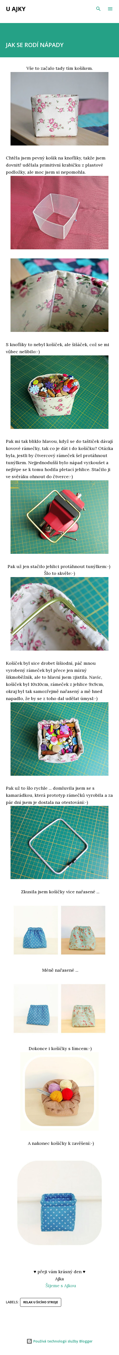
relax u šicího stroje (40, 1302)
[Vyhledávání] (98, 9)
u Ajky (15, 9)
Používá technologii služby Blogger (59, 1341)
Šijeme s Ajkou (61, 1285)
